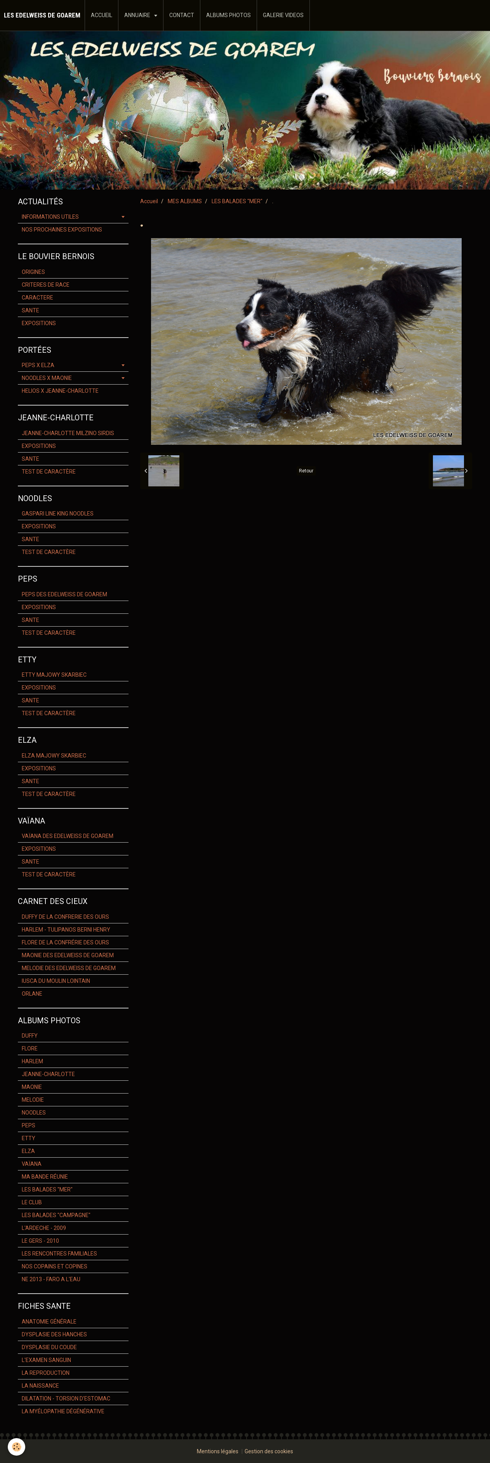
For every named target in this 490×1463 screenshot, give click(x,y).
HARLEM (32, 1061)
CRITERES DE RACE (46, 285)
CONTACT (181, 15)
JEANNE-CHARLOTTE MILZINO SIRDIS (68, 433)
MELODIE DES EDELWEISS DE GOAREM (69, 968)
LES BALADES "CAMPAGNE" (56, 1215)
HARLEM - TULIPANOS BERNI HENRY (66, 930)
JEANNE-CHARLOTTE (48, 1074)
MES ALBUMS (185, 201)
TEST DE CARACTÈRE (49, 472)
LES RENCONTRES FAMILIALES (59, 1254)
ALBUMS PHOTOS (228, 15)
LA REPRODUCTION (46, 1373)
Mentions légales (217, 1451)
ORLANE (32, 994)
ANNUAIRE (137, 15)
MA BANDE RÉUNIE (45, 1177)
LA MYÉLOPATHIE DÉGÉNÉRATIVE (63, 1411)
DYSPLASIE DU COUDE (49, 1347)
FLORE (30, 1048)
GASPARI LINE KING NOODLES (58, 513)
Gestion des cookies (269, 1451)
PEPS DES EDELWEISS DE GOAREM (64, 594)
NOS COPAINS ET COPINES (54, 1266)
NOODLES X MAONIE (47, 378)
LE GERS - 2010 (40, 1241)
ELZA (28, 1151)
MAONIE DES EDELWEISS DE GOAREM (68, 955)
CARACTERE (37, 297)
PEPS (28, 1125)
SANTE (30, 310)
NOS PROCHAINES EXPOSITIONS (62, 229)
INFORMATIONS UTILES (50, 217)
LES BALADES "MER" (237, 201)
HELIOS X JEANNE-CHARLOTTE (60, 391)
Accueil (149, 201)
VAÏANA (32, 1164)
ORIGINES (33, 272)
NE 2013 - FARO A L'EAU (51, 1279)
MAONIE (32, 1087)
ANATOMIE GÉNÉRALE (49, 1321)
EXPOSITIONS (39, 323)
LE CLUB (32, 1202)
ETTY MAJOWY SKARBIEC (54, 675)
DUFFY (30, 1036)
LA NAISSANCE (40, 1386)
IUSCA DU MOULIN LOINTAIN (56, 981)
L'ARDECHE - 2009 (44, 1228)
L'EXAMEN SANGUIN (46, 1360)
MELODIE (33, 1100)
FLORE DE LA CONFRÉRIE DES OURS (65, 942)
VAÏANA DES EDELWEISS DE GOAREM (67, 836)
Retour (306, 471)
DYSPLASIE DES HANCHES (54, 1334)
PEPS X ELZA (38, 365)
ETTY (28, 1138)
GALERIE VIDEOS (283, 15)
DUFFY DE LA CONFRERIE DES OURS (65, 917)
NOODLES (34, 1112)
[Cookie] (16, 1447)
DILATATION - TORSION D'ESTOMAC (66, 1398)
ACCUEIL (101, 15)
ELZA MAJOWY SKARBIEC (54, 755)
